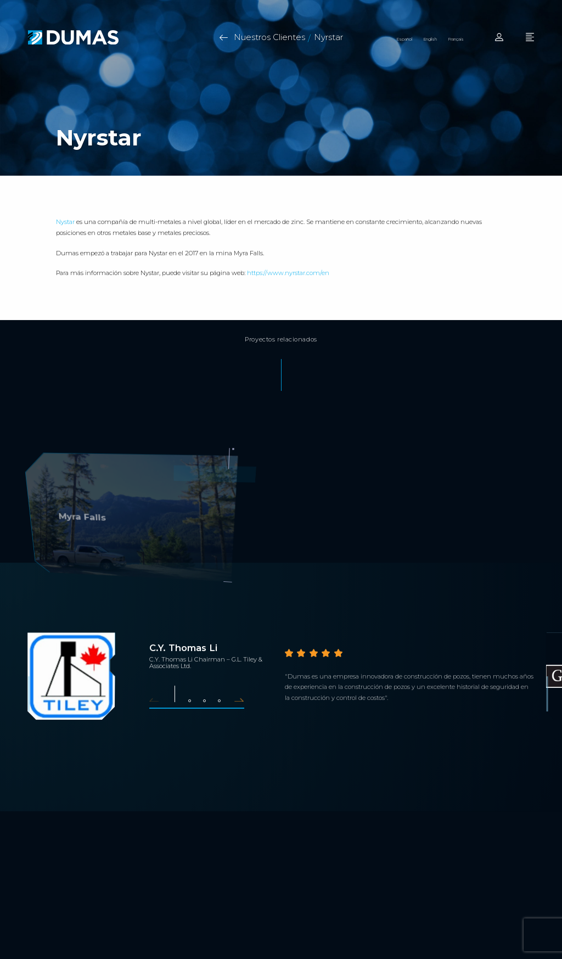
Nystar (65, 222)
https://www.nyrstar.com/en (288, 273)
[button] (158, 699)
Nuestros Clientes (269, 37)
